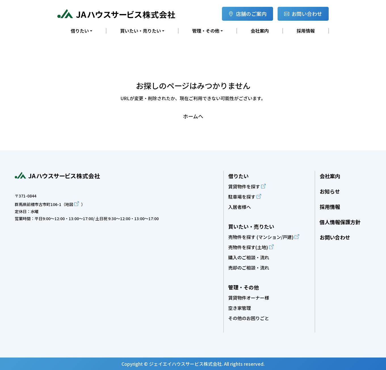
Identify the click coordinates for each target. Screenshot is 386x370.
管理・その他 (243, 287)
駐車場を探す (241, 196)
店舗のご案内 (247, 13)
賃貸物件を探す (244, 186)
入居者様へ (239, 206)
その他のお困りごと (248, 318)
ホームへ (193, 116)
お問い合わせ (303, 13)
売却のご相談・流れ (248, 267)
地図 (69, 204)
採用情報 (306, 30)
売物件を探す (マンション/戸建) (260, 237)
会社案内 (260, 30)
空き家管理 (239, 307)
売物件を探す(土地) (248, 247)
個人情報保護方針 (340, 222)
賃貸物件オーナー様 (248, 297)
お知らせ (330, 191)
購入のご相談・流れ (248, 257)
